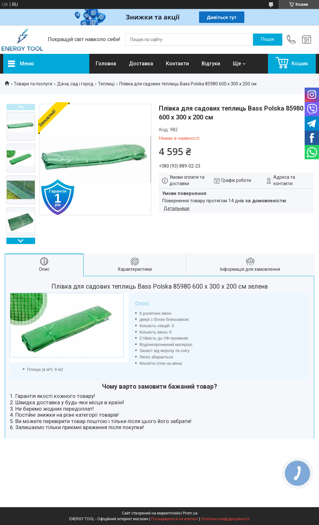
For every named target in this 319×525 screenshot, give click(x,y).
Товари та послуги (33, 83)
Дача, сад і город (75, 83)
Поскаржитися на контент (174, 519)
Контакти (177, 64)
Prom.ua (190, 513)
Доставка (141, 64)
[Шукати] (267, 39)
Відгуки (211, 64)
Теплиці (106, 83)
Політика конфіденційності (225, 519)
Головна (106, 64)
